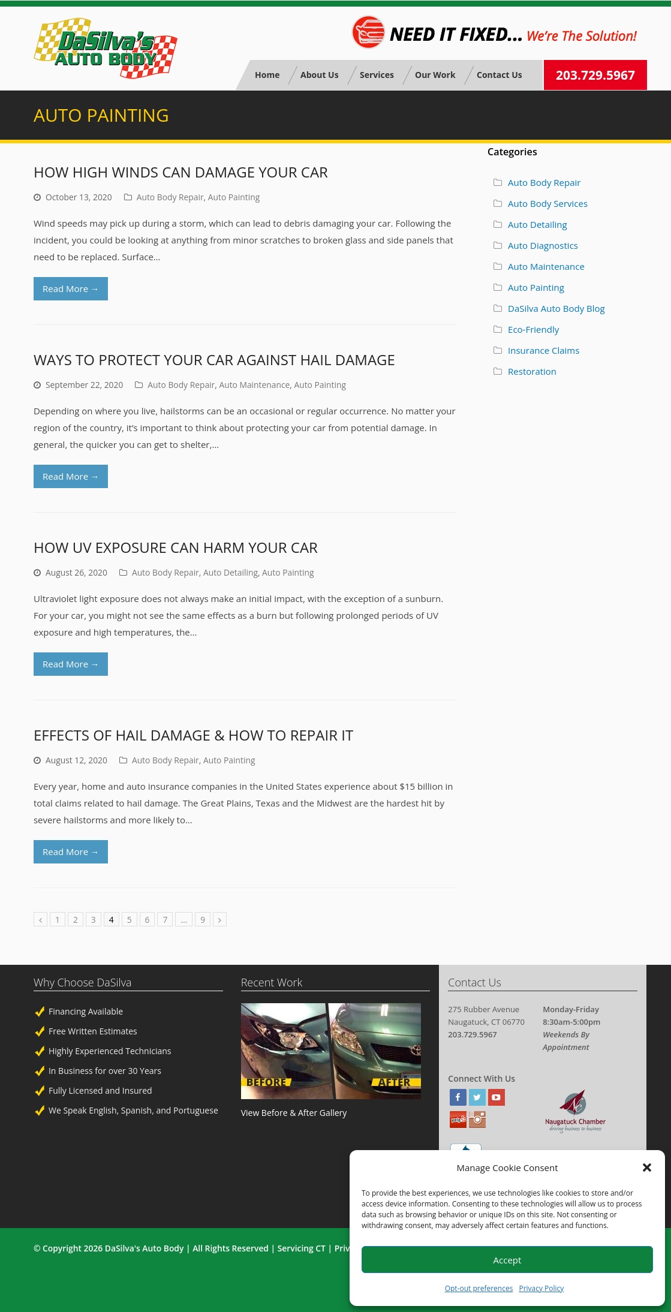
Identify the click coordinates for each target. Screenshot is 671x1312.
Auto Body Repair (170, 197)
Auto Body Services (548, 203)
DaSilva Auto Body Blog (556, 308)
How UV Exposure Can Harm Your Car (176, 547)
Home (267, 74)
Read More (71, 288)
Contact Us (499, 74)
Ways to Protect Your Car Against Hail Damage (214, 359)
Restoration (532, 371)
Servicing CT (302, 1248)
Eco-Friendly (533, 329)
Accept (508, 1260)
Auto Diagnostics (543, 245)
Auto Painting (234, 197)
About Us (319, 74)
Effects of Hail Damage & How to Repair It (193, 735)
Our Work (435, 74)
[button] (647, 1167)
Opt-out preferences (479, 1288)
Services (377, 74)
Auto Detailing (230, 572)
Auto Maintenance (254, 384)
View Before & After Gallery (294, 1112)
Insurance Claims (543, 350)
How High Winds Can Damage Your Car (181, 172)
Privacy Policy (541, 1288)
